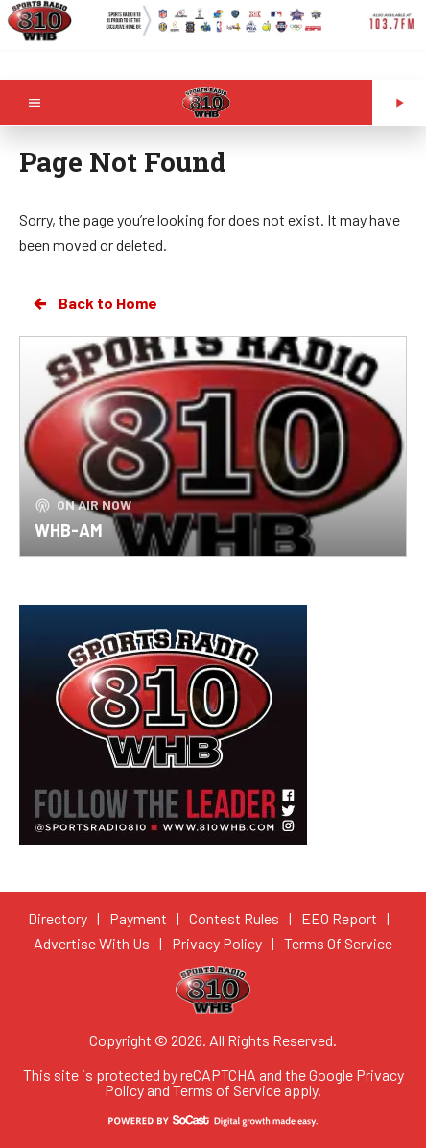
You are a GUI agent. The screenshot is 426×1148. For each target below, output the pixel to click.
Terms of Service (227, 1090)
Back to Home (94, 303)
